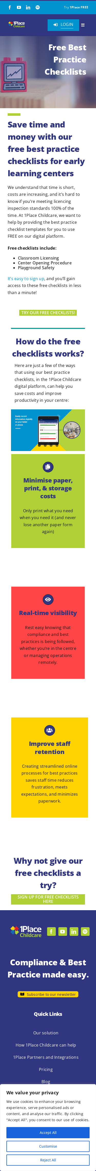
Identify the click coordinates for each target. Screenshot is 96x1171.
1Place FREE (79, 7)
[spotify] (38, 7)
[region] (48, 1127)
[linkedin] (28, 7)
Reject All (48, 1160)
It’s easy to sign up (26, 278)
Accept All (48, 1132)
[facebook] (10, 7)
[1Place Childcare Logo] (16, 23)
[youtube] (19, 7)
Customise (48, 1146)
